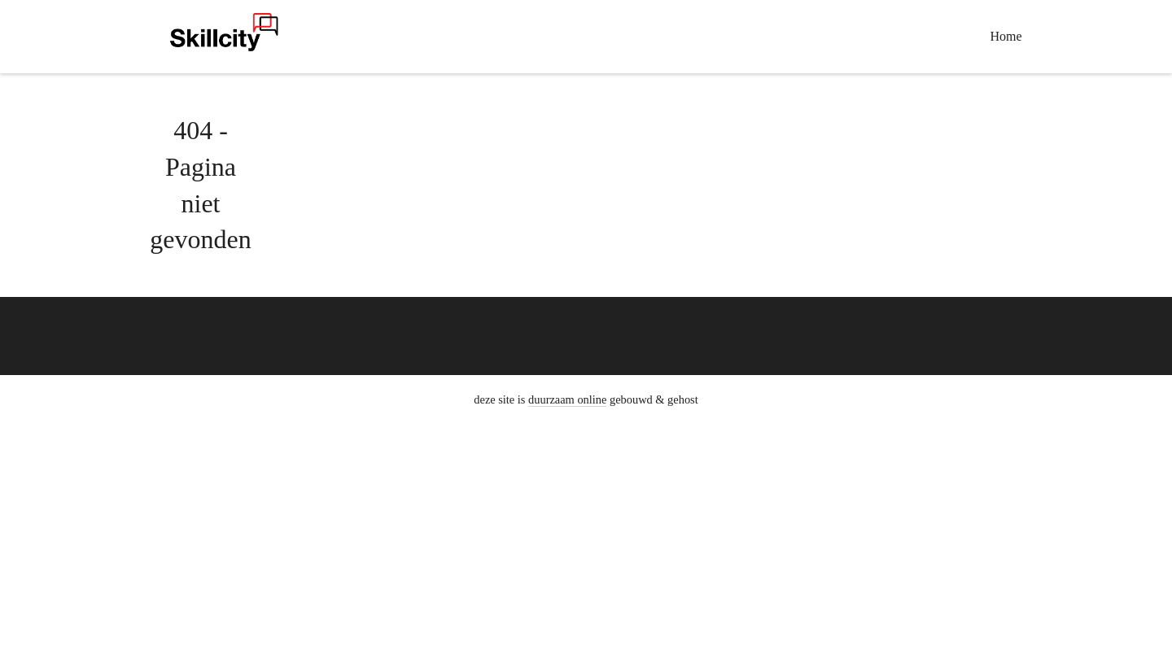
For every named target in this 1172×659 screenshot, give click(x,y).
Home (1006, 36)
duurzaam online (567, 399)
